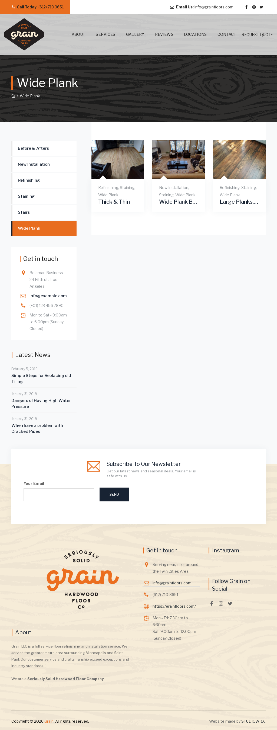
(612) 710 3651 (51, 7)
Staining (127, 187)
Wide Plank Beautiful (178, 201)
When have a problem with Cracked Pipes (37, 428)
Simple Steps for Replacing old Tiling (41, 378)
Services (99, 34)
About (72, 34)
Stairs (24, 212)
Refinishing (108, 187)
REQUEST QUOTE (257, 34)
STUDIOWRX (253, 721)
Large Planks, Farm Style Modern (239, 201)
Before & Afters (33, 148)
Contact (220, 34)
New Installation (173, 187)
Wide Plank (108, 195)
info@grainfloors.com (213, 7)
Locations (189, 34)
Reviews (158, 34)
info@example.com (48, 295)
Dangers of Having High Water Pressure (41, 403)
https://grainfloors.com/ (174, 606)
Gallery (129, 34)
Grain (49, 721)
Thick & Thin (114, 201)
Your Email (59, 491)
